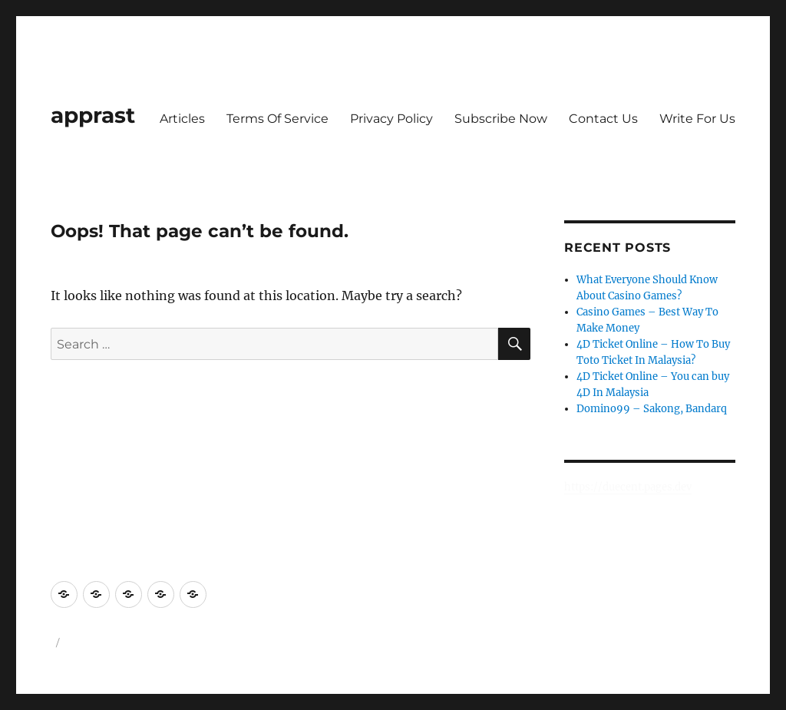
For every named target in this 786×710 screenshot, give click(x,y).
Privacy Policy (391, 118)
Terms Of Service (277, 118)
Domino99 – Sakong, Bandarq (651, 408)
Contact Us (603, 118)
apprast (93, 115)
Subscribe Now (500, 118)
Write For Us (697, 118)
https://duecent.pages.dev (628, 487)
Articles (182, 118)
